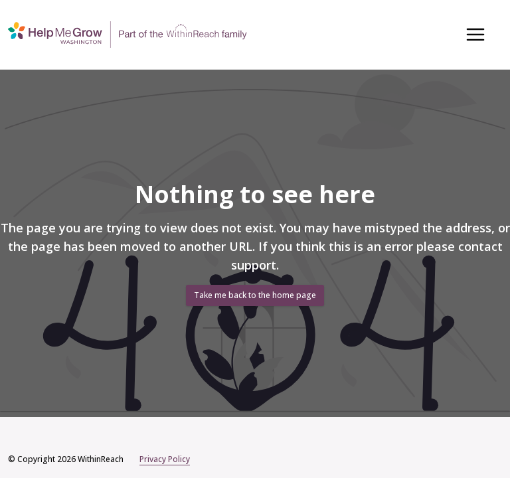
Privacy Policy (164, 459)
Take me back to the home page (255, 295)
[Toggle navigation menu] (475, 34)
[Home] (127, 34)
